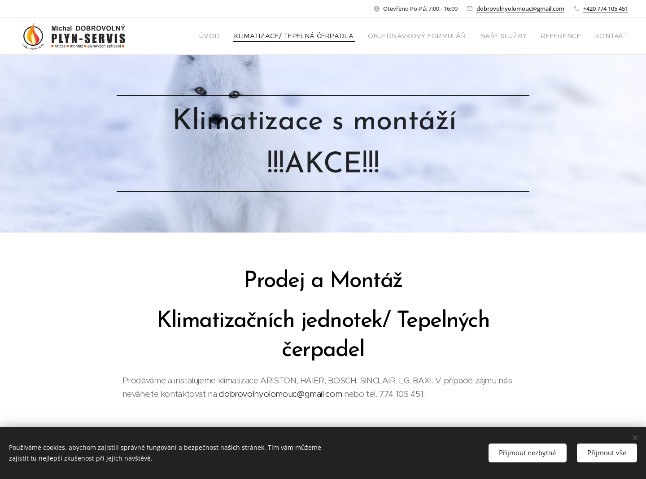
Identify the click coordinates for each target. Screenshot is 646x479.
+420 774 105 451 (605, 8)
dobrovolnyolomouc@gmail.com (520, 8)
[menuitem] (248, 36)
